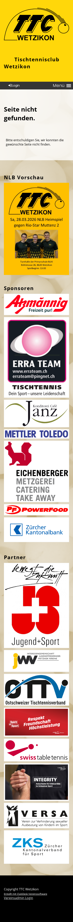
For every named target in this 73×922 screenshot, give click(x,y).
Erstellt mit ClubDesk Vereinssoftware (25, 894)
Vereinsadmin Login (18, 898)
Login (14, 85)
